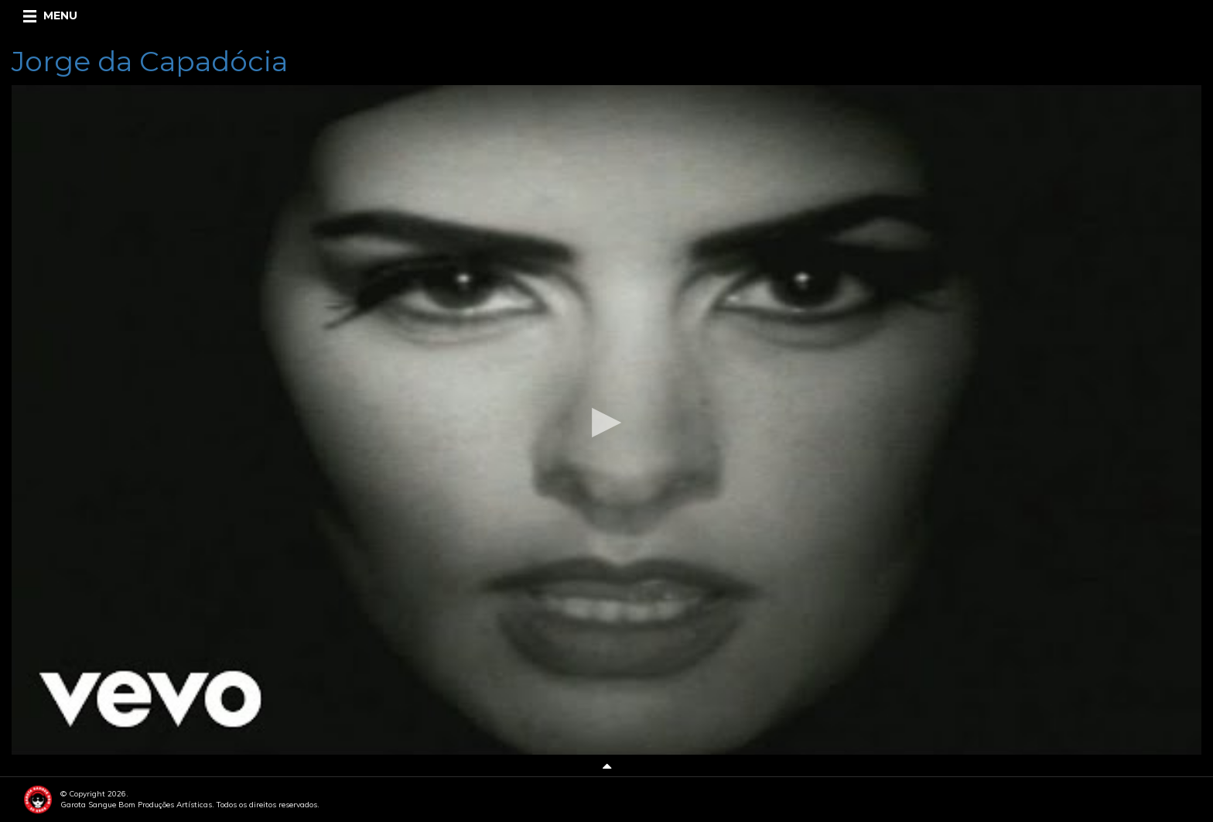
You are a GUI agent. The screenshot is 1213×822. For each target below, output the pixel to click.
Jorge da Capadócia (150, 61)
